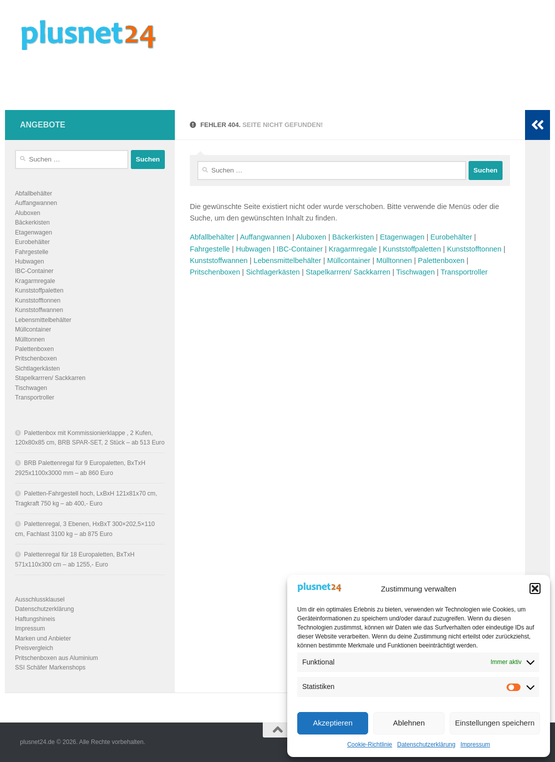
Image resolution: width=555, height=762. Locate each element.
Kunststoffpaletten (412, 249)
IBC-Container (300, 249)
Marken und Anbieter (43, 638)
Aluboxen (311, 237)
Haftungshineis (35, 619)
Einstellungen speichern (495, 722)
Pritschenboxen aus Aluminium (56, 658)
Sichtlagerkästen (273, 272)
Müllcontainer (349, 260)
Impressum (475, 744)
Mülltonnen (394, 260)
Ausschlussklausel (39, 599)
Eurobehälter (451, 237)
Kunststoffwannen (219, 260)
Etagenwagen (402, 237)
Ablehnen (409, 722)
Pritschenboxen (215, 272)
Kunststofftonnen (474, 249)
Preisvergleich (34, 648)
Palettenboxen (441, 260)
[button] (535, 589)
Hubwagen (253, 249)
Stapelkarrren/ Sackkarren (348, 272)
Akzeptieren (333, 722)
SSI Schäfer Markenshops (50, 667)
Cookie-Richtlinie (369, 744)
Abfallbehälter (212, 237)
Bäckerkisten (353, 237)
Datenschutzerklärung (426, 744)
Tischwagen (415, 272)
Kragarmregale (353, 249)
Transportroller (464, 272)
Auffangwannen (265, 237)
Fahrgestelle (210, 249)
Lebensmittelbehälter (287, 260)
